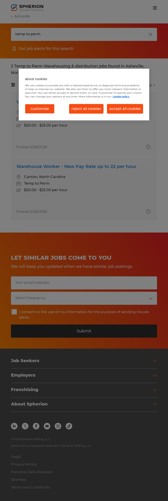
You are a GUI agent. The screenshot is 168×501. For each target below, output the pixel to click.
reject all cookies (86, 109)
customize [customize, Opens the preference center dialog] (40, 109)
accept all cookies (125, 109)
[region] (84, 94)
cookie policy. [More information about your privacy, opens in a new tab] (121, 96)
